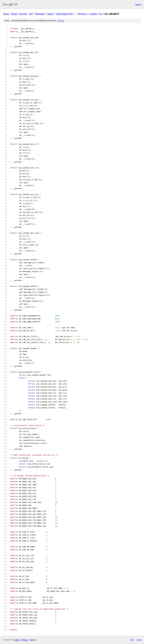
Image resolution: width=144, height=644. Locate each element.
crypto (93, 13)
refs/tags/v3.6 (64, 13)
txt (132, 639)
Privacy (24, 639)
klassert (40, 13)
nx (100, 13)
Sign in (138, 4)
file (60, 20)
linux (6, 13)
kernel (23, 13)
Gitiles (17, 639)
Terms (32, 639)
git (31, 13)
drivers (82, 13)
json (139, 639)
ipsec (50, 13)
